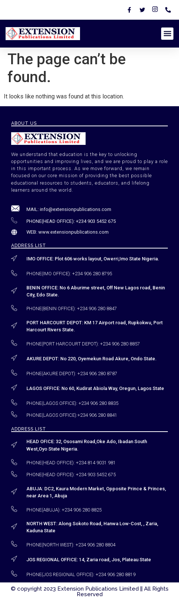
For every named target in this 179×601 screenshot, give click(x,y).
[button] (167, 33)
